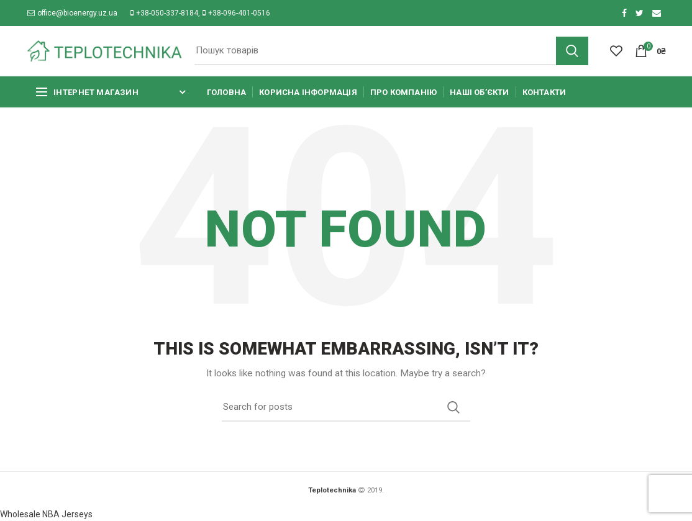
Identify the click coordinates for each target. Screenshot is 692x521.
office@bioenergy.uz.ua (72, 13)
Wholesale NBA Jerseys (46, 514)
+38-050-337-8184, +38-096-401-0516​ (200, 13)
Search (572, 51)
